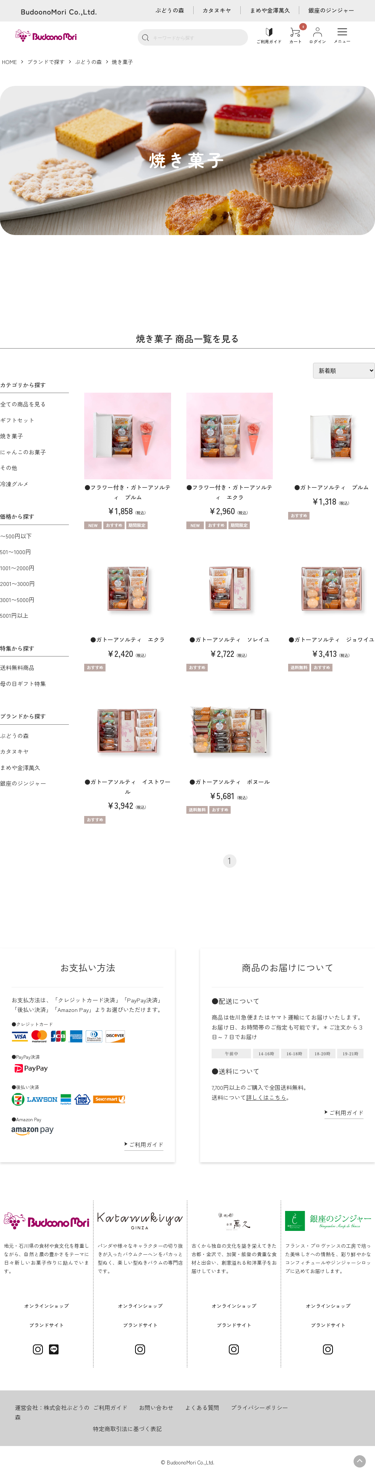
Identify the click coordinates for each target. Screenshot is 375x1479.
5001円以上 (14, 615)
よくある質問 (202, 1407)
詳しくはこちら (266, 1097)
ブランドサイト (46, 1325)
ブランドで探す (46, 62)
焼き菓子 (123, 62)
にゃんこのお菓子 (23, 452)
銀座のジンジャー (331, 10)
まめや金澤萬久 (269, 10)
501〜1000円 (15, 552)
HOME (9, 62)
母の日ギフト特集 (23, 683)
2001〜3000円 (17, 583)
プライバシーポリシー (259, 1407)
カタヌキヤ (216, 10)
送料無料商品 (17, 667)
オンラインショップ (46, 1306)
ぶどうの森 (169, 10)
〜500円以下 (16, 536)
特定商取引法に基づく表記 (127, 1429)
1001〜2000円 (17, 568)
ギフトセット (17, 420)
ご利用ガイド (146, 1144)
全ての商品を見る (23, 404)
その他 (8, 468)
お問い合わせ (156, 1407)
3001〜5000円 (17, 600)
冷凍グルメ (14, 484)
